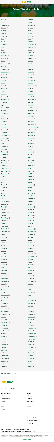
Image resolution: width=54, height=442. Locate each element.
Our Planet (29, 398)
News (2, 406)
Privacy (2, 429)
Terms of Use (8, 429)
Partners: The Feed (33, 417)
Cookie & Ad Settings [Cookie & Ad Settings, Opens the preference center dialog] (26, 439)
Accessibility (15, 429)
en (30, 423)
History (3, 404)
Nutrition (29, 393)
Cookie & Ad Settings (23, 429)
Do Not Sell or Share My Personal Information (22, 431)
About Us (3, 401)
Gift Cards (3, 396)
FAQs (34, 431)
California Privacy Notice (7, 431)
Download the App (5, 398)
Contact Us (3, 409)
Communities (30, 401)
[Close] (51, 435)
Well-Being (29, 396)
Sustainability (30, 404)
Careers (29, 406)
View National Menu (5, 393)
